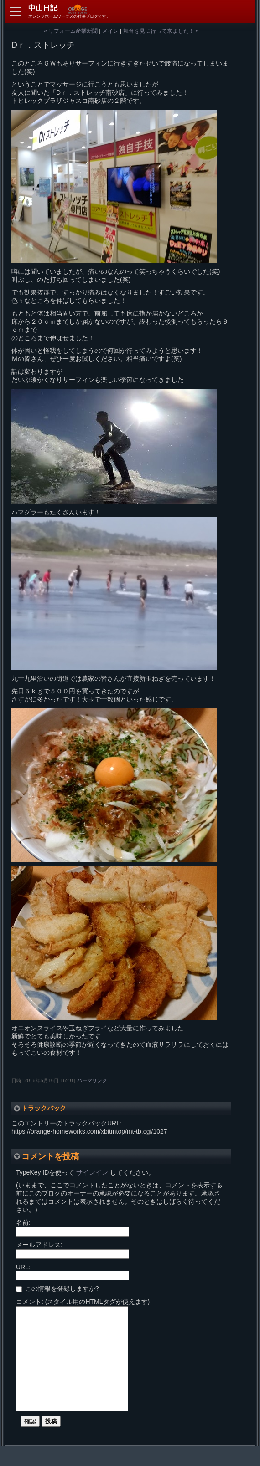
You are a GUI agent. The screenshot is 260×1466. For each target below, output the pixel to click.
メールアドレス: (39, 1244)
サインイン (92, 1172)
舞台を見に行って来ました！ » (161, 31)
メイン (110, 31)
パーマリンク (92, 1080)
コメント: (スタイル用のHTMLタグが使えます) (83, 1301)
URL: (23, 1267)
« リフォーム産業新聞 (71, 31)
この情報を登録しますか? (57, 1288)
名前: (23, 1222)
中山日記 (42, 8)
